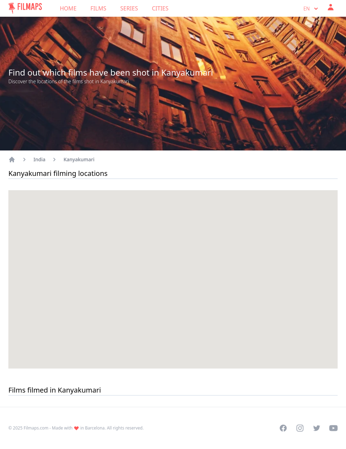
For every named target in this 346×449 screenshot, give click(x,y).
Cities (160, 8)
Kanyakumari (79, 159)
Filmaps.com (36, 428)
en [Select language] (311, 8)
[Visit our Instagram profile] (300, 428)
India (39, 159)
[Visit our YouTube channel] (333, 428)
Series (129, 8)
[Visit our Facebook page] (283, 428)
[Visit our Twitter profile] (317, 428)
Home (68, 8)
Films (98, 8)
